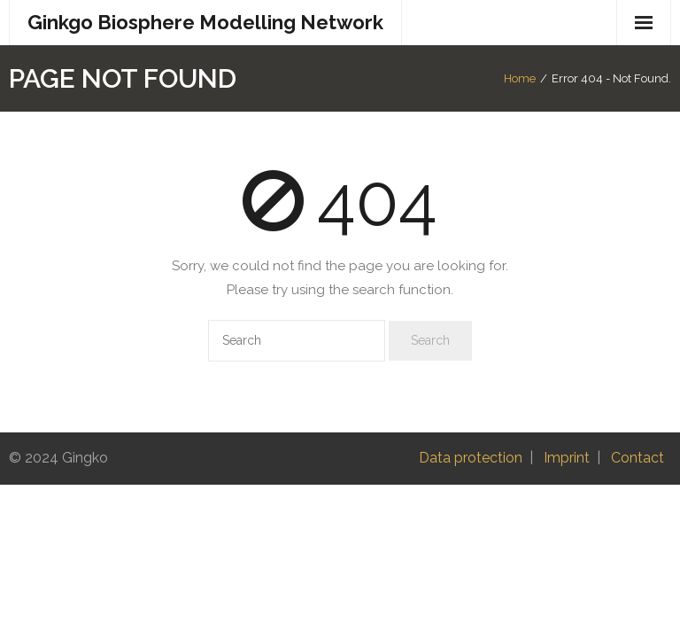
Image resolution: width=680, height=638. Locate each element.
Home (520, 78)
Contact (637, 457)
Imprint (567, 457)
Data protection (470, 457)
